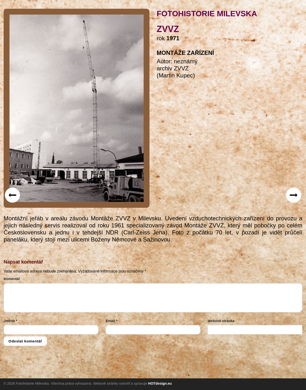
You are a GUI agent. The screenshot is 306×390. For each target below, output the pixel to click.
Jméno (10, 321)
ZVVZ (168, 29)
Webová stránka (221, 321)
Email (111, 321)
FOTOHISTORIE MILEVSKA (207, 13)
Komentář (12, 279)
